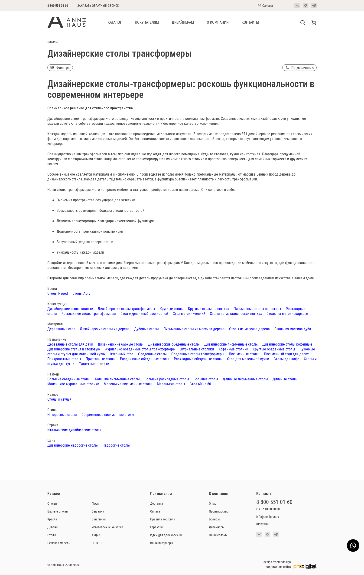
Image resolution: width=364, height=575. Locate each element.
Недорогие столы (116, 445)
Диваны (52, 527)
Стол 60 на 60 (200, 383)
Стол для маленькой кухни (248, 358)
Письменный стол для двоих (286, 353)
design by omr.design (277, 562)
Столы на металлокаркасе (287, 313)
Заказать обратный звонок (98, 5)
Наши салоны (218, 535)
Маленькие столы (171, 383)
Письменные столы (244, 353)
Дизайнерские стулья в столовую (73, 348)
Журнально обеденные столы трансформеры (140, 348)
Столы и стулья (59, 399)
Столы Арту (81, 293)
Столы (51, 535)
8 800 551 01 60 (57, 5)
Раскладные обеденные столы (198, 358)
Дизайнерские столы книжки (70, 308)
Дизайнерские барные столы (120, 344)
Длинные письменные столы (245, 378)
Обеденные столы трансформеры (197, 353)
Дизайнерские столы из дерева (105, 328)
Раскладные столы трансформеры (89, 313)
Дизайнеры (216, 527)
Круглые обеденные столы (274, 348)
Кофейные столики (233, 348)
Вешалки (98, 511)
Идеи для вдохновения (166, 535)
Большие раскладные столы (166, 378)
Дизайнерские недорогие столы (72, 445)
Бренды (214, 519)
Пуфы (96, 503)
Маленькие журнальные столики (73, 383)
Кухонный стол (121, 353)
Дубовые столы (146, 328)
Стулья (52, 503)
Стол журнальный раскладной (144, 313)
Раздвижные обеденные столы (144, 358)
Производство (218, 511)
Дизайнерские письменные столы (231, 344)
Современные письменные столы (107, 414)
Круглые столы (171, 308)
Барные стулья (57, 511)
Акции (96, 535)
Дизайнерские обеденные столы (174, 344)
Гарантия (156, 527)
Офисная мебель (58, 543)
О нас (212, 503)
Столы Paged (57, 293)
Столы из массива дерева (249, 328)
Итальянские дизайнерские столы (74, 429)
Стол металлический (189, 313)
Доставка (156, 503)
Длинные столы (285, 378)
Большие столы (206, 378)
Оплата (155, 511)
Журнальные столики (197, 348)
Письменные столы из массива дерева (193, 328)
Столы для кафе (286, 358)
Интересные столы (62, 414)
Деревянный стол (61, 328)
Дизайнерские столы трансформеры (126, 308)
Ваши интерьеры (161, 543)
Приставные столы (100, 358)
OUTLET (97, 543)
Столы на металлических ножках (236, 313)
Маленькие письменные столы (128, 383)
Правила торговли (162, 519)
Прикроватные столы (64, 358)
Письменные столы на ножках (257, 308)
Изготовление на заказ (107, 527)
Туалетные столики (94, 363)
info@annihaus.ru (267, 516)
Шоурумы (262, 524)
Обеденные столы (152, 353)
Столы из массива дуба (292, 328)
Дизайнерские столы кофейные (287, 344)
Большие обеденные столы (68, 378)
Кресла (52, 519)
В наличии (99, 519)
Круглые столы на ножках (208, 308)
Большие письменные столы (117, 378)
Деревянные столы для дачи (70, 344)
